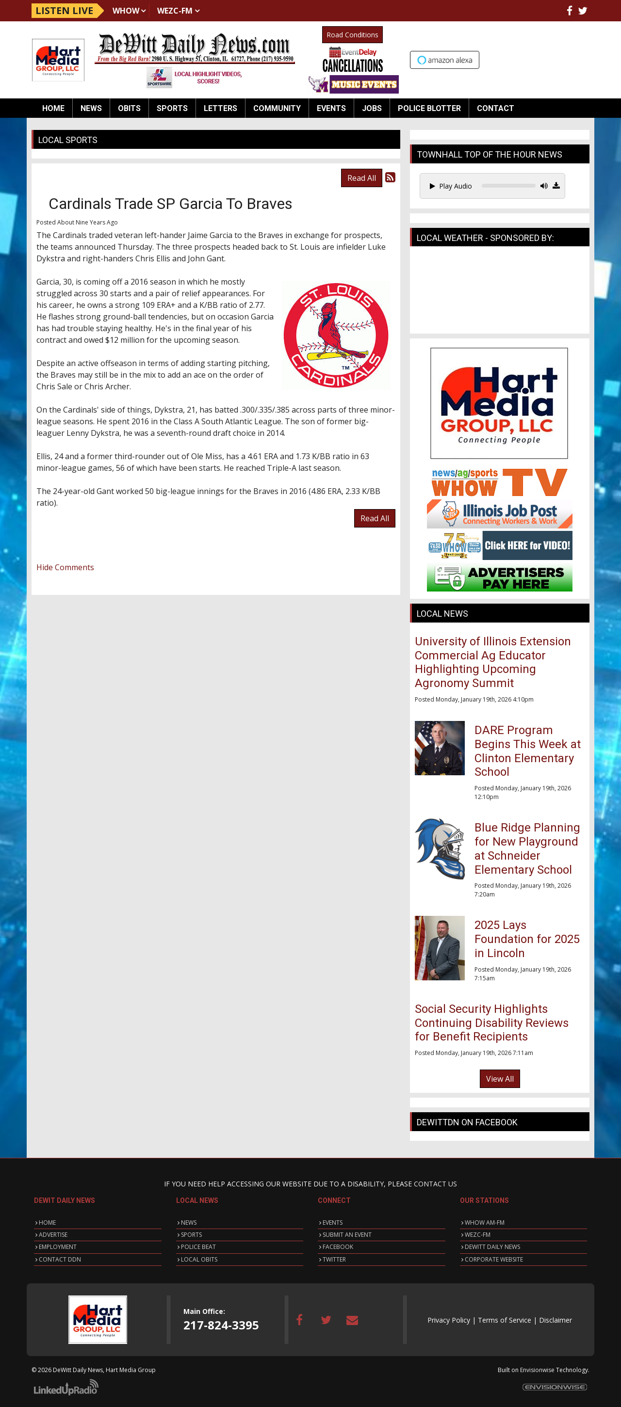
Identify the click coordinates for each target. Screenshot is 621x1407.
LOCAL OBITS (199, 1259)
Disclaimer (555, 1320)
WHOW (126, 10)
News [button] (91, 108)
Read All (361, 178)
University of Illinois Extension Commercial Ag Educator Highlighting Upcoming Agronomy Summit (493, 662)
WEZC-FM (175, 10)
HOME (47, 1222)
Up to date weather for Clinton (584, 58)
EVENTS (333, 1222)
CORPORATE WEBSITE (494, 1259)
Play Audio (451, 186)
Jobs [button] (372, 108)
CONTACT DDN (60, 1259)
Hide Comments (65, 567)
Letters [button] (220, 108)
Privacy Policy (448, 1320)
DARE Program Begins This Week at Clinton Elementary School (527, 751)
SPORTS (191, 1235)
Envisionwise (537, 1370)
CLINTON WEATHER (500, 292)
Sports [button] (172, 108)
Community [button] (277, 108)
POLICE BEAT (198, 1247)
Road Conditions (352, 34)
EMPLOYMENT (58, 1247)
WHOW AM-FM (485, 1222)
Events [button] (331, 108)
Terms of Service (504, 1320)
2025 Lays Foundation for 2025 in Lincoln (527, 939)
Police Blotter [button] (429, 108)
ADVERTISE (53, 1235)
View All (500, 1078)
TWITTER (334, 1259)
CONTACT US (435, 1183)
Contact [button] (495, 108)
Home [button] (53, 108)
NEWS (188, 1222)
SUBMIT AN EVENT (347, 1235)
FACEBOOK (338, 1247)
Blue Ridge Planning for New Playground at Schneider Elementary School (527, 848)
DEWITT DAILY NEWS (492, 1247)
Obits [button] (129, 108)
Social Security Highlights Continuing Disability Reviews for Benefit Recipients (492, 1023)
